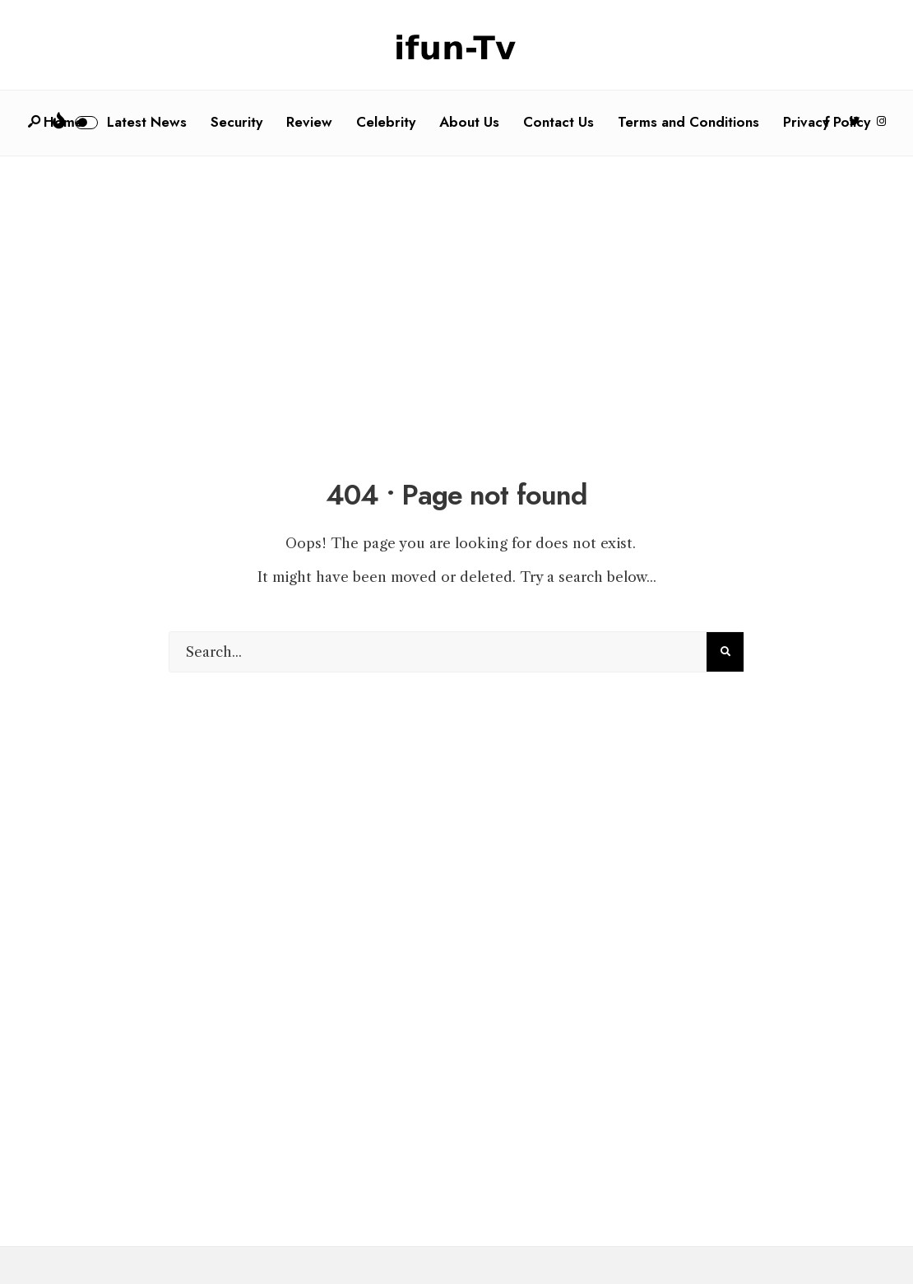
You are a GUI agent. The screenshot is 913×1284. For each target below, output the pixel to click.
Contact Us (558, 122)
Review (309, 122)
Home (63, 122)
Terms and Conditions (688, 122)
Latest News (147, 122)
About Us (469, 122)
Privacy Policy (826, 122)
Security (236, 122)
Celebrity (385, 122)
